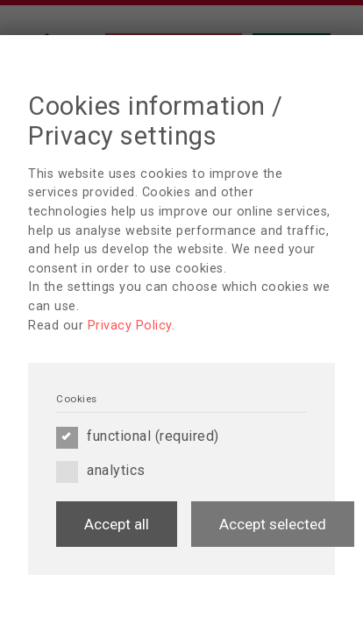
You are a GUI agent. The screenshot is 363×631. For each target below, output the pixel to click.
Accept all (116, 524)
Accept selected (272, 524)
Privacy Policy (130, 325)
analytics (101, 470)
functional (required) (137, 436)
